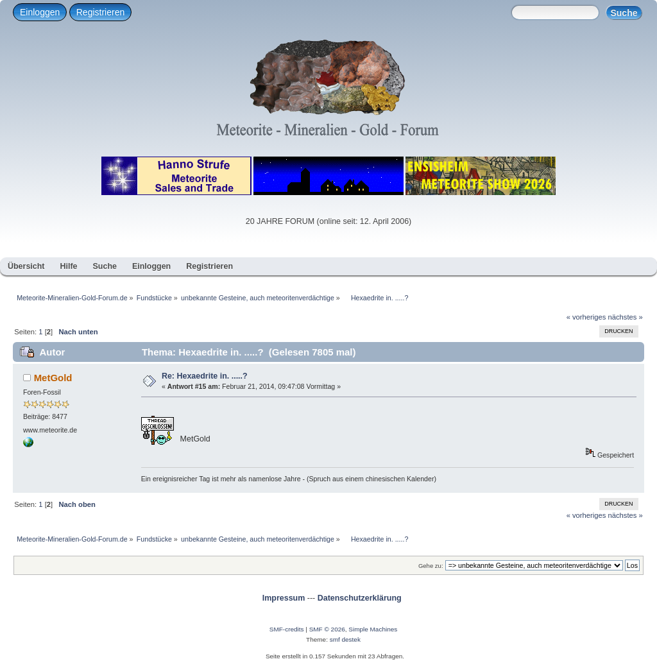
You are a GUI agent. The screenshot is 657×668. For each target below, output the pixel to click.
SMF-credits (286, 629)
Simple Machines (372, 629)
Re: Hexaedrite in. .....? (205, 376)
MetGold (53, 377)
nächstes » (625, 317)
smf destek (345, 639)
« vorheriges (586, 317)
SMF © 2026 (327, 629)
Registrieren (100, 12)
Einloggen (40, 12)
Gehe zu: (430, 565)
